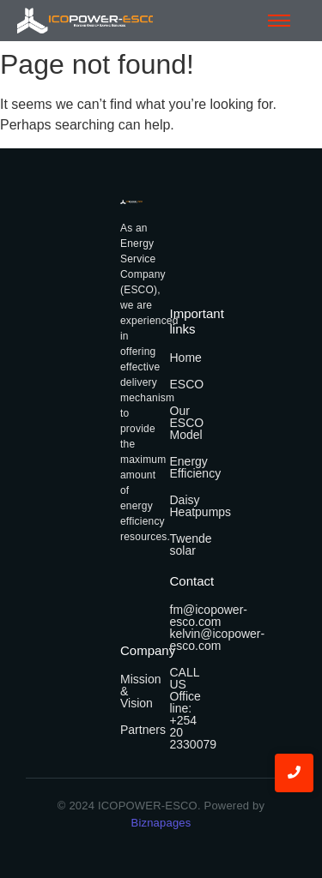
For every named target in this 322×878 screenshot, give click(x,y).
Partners (143, 730)
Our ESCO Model (187, 423)
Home (186, 357)
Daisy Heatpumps (201, 506)
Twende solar (191, 544)
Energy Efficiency (196, 467)
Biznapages (161, 822)
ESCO (187, 384)
